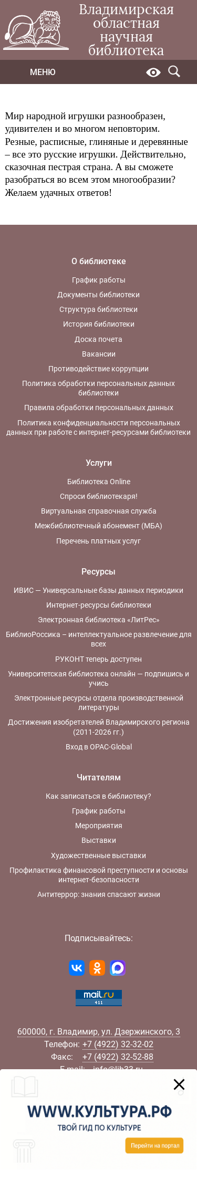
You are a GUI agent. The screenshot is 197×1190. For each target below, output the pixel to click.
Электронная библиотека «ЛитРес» (99, 619)
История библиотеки (98, 324)
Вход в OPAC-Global (99, 747)
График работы (99, 280)
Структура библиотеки (98, 309)
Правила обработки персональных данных (98, 407)
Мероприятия (98, 825)
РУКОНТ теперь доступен (98, 659)
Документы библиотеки (98, 294)
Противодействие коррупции (98, 368)
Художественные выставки (98, 855)
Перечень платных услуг (98, 541)
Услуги (99, 463)
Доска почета (98, 339)
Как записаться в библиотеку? (98, 796)
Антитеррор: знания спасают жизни (98, 894)
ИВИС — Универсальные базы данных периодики (98, 590)
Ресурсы (98, 572)
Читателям (99, 777)
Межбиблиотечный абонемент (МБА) (98, 525)
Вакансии (99, 354)
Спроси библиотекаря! (99, 496)
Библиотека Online (98, 481)
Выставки (98, 840)
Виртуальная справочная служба (99, 511)
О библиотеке (98, 261)
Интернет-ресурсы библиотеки (98, 605)
